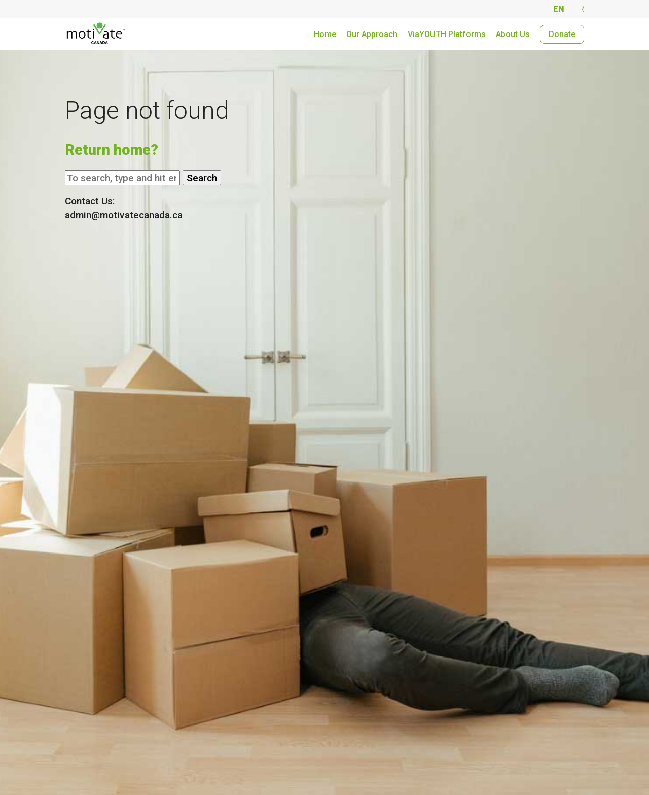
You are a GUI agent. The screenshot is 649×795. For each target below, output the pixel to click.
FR (579, 9)
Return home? (111, 149)
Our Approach (372, 34)
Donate (562, 34)
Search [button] (202, 178)
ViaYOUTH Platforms (447, 34)
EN (558, 9)
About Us (513, 34)
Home (325, 34)
